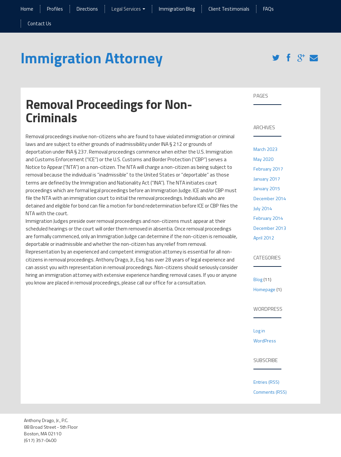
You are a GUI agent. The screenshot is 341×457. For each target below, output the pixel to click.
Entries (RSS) (266, 381)
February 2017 (268, 168)
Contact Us (39, 23)
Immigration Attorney (92, 57)
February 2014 (268, 218)
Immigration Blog (177, 9)
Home (27, 9)
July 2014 (262, 208)
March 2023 (265, 149)
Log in (259, 330)
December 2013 (269, 228)
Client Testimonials (228, 9)
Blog (257, 279)
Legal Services (128, 9)
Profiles (55, 9)
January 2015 (266, 188)
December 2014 (269, 198)
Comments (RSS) (270, 391)
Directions (87, 9)
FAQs (268, 9)
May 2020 (263, 159)
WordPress (264, 340)
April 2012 (263, 237)
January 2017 (266, 178)
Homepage (264, 289)
